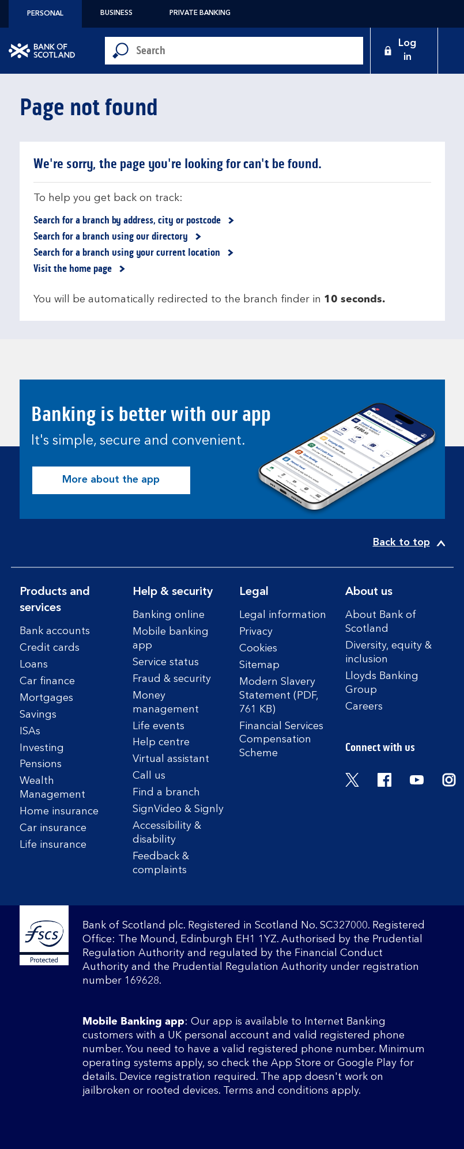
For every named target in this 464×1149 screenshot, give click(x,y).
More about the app (111, 480)
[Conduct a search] (249, 51)
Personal (45, 13)
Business (116, 13)
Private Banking (200, 13)
